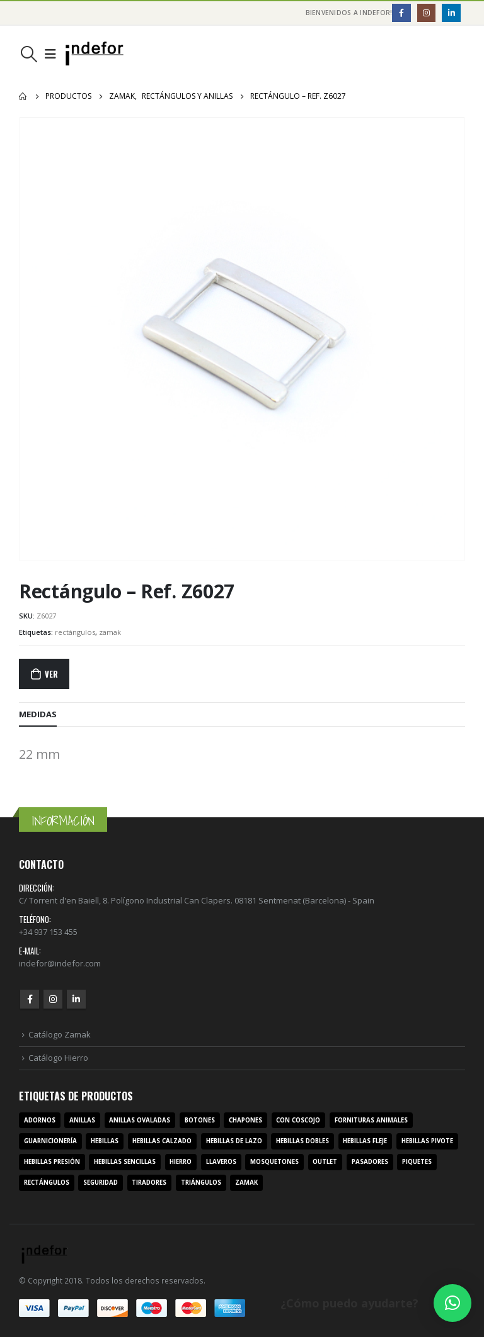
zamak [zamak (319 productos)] (246, 1182)
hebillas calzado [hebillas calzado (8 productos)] (162, 1141)
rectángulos (75, 632)
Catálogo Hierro (58, 1057)
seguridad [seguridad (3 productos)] (100, 1182)
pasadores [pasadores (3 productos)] (370, 1162)
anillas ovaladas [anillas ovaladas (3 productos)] (139, 1120)
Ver (51, 674)
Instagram (52, 999)
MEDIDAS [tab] (38, 714)
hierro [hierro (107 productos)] (181, 1162)
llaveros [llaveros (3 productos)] (221, 1162)
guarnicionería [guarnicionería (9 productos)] (50, 1141)
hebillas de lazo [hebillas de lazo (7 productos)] (234, 1141)
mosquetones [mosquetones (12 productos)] (274, 1162)
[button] (452, 1303)
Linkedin (76, 999)
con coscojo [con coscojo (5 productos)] (298, 1120)
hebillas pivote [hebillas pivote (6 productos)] (427, 1141)
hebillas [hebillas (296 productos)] (104, 1141)
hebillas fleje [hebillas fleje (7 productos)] (365, 1141)
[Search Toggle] (28, 54)
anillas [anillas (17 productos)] (82, 1120)
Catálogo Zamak (59, 1034)
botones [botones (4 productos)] (200, 1120)
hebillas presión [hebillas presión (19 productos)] (52, 1162)
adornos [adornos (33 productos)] (39, 1120)
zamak (110, 632)
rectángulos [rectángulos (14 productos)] (46, 1182)
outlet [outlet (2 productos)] (325, 1162)
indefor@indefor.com (60, 963)
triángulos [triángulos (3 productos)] (201, 1182)
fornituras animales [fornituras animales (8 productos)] (371, 1120)
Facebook (29, 999)
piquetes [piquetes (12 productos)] (417, 1162)
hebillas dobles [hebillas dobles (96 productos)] (302, 1141)
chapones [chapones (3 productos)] (245, 1120)
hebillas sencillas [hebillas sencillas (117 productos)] (125, 1162)
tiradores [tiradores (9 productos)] (149, 1182)
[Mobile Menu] (50, 54)
